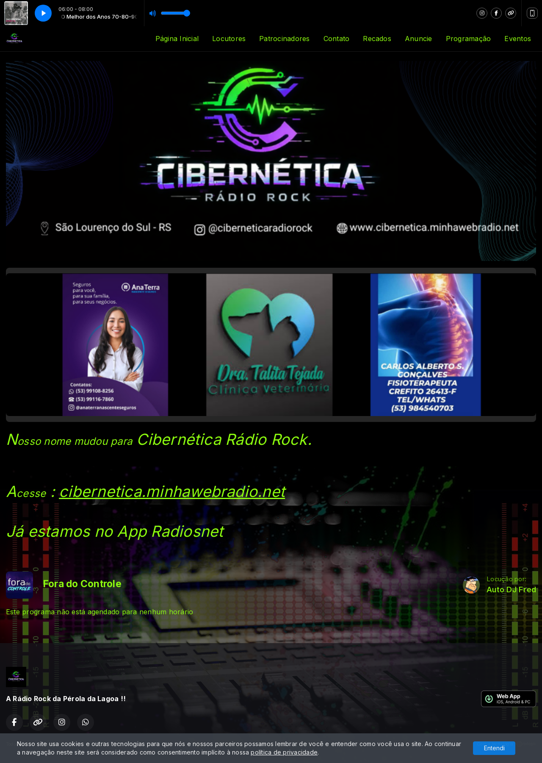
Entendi (494, 748)
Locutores (229, 38)
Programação (468, 38)
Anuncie (418, 38)
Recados (377, 38)
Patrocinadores (284, 38)
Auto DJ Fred (511, 589)
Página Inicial (177, 38)
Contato (337, 38)
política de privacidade (284, 752)
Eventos (517, 38)
